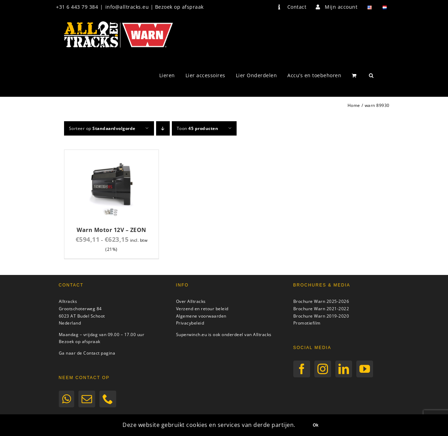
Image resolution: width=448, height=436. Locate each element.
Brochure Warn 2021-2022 (321, 309)
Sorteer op (102, 128)
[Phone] (108, 399)
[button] (371, 75)
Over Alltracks (191, 301)
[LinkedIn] (343, 369)
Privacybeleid (190, 323)
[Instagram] (322, 369)
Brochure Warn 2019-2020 (321, 316)
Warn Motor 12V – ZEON (111, 230)
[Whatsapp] (67, 399)
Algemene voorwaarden (201, 316)
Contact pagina (99, 353)
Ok (315, 425)
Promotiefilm (307, 323)
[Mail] (87, 399)
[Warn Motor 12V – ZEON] (111, 154)
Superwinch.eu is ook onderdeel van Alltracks (224, 334)
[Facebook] (301, 369)
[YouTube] (364, 369)
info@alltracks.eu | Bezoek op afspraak (154, 6)
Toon (197, 128)
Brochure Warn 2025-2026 (321, 301)
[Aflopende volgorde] (163, 128)
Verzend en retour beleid (202, 309)
